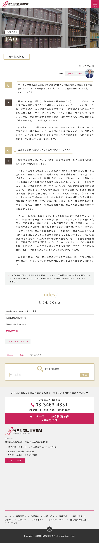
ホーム (10, 354)
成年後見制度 (12, 330)
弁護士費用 (77, 516)
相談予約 (63, 516)
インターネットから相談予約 (49, 418)
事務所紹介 (21, 516)
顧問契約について (57, 519)
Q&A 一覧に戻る (17, 341)
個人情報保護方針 (78, 519)
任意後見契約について (16, 317)
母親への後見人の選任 (16, 324)
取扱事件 (35, 516)
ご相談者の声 (37, 519)
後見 (21, 354)
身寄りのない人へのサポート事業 (21, 311)
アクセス (9, 519)
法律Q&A (22, 519)
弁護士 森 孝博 (76, 73)
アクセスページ (14, 460)
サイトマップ (11, 523)
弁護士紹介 (49, 516)
